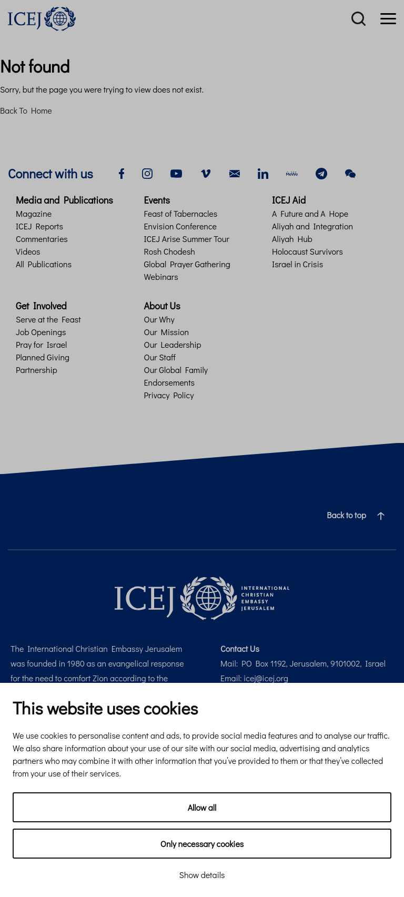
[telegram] (321, 172)
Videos (28, 251)
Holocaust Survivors (307, 251)
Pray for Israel (41, 344)
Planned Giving (42, 356)
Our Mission (166, 331)
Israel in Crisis (297, 263)
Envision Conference (180, 225)
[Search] (358, 19)
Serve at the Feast (48, 319)
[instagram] (147, 172)
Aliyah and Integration (312, 225)
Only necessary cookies (202, 843)
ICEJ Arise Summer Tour (186, 238)
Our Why (159, 319)
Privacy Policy (169, 394)
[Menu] (388, 19)
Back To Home (26, 110)
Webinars (161, 276)
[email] (234, 172)
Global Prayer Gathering (187, 263)
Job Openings (41, 331)
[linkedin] (263, 172)
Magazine (34, 213)
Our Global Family (176, 369)
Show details (202, 874)
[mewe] (292, 172)
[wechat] (350, 172)
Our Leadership (172, 344)
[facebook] (121, 172)
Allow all (202, 807)
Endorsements (169, 382)
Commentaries (42, 238)
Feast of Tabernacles (181, 213)
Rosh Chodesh (169, 251)
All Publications (44, 263)
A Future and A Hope (310, 213)
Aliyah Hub (292, 238)
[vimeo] (205, 172)
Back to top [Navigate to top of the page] (360, 515)
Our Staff (160, 356)
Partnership (36, 369)
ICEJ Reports (39, 225)
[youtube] (176, 172)
